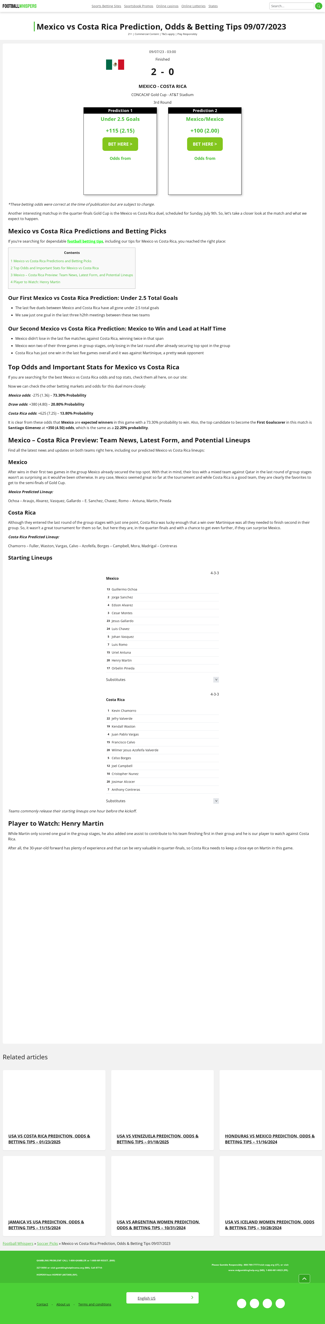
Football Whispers (18, 1243)
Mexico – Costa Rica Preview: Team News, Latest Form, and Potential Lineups (72, 275)
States (213, 6)
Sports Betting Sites (106, 6)
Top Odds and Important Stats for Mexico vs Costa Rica (55, 268)
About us (63, 1304)
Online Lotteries (193, 6)
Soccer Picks (47, 1243)
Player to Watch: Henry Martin (35, 282)
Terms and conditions (94, 1304)
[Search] (291, 5)
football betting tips (85, 241)
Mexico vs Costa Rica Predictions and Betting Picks (51, 261)
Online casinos (167, 6)
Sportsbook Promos (138, 6)
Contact (42, 1304)
